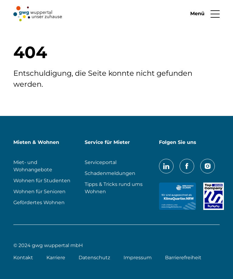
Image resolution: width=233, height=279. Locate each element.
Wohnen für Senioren (39, 191)
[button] (202, 13)
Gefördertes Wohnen (39, 202)
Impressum (137, 257)
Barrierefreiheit (183, 257)
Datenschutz (94, 257)
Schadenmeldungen (110, 173)
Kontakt (23, 257)
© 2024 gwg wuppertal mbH (48, 245)
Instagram (207, 166)
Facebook (187, 166)
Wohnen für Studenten (41, 180)
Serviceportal (100, 162)
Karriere (55, 257)
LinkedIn (166, 166)
